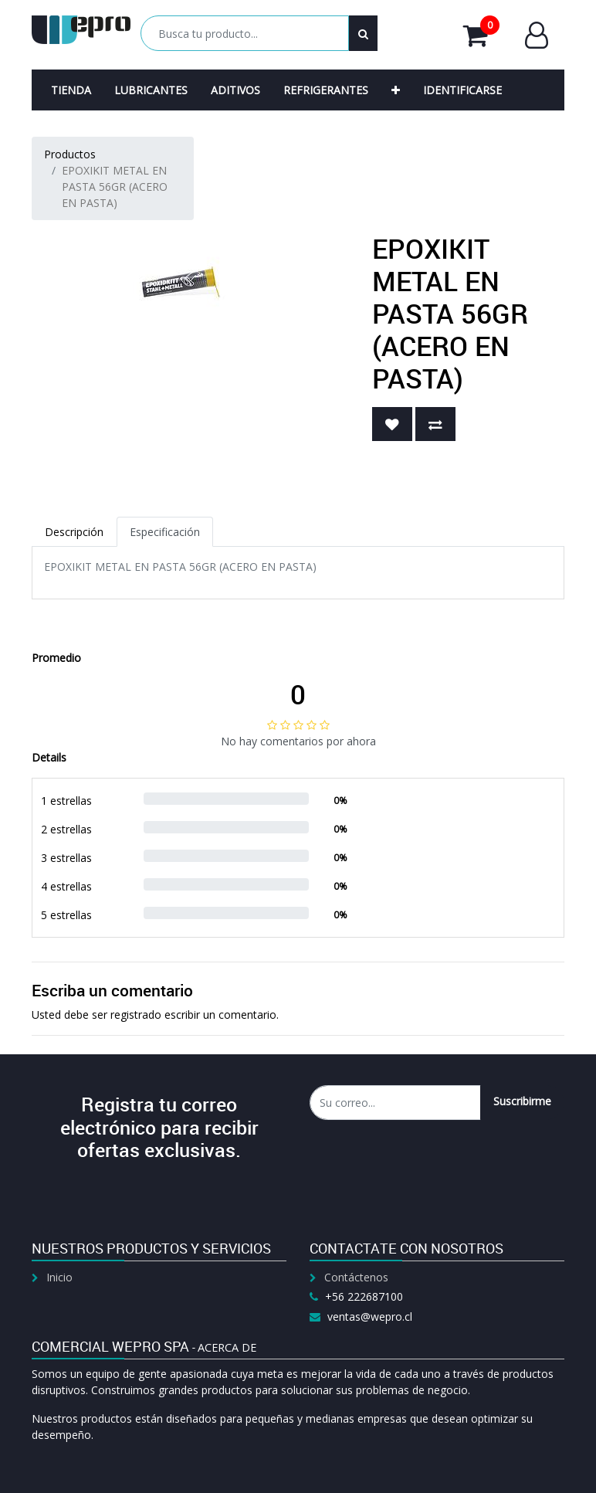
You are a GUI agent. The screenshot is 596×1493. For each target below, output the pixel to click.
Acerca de (227, 1347)
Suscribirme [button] (522, 1101)
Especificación (165, 531)
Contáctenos (356, 1277)
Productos (70, 154)
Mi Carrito (481, 35)
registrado (135, 1014)
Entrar (536, 35)
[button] (395, 90)
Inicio (59, 1277)
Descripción (74, 531)
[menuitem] (71, 90)
